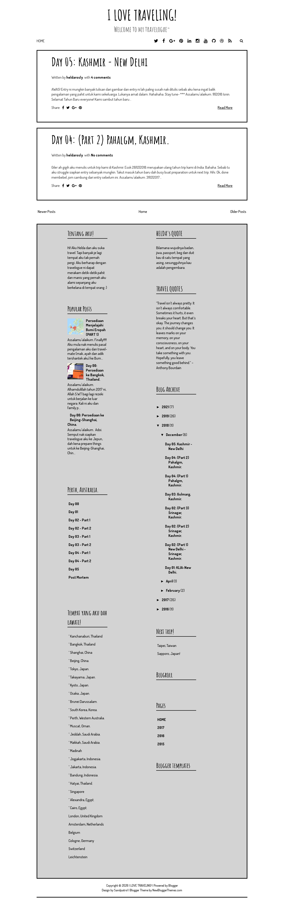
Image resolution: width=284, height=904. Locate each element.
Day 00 (74, 504)
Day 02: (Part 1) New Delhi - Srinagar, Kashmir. (176, 551)
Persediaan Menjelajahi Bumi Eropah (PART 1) (96, 327)
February (173, 590)
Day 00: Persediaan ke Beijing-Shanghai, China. (85, 420)
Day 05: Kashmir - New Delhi (99, 61)
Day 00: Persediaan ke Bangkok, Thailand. (95, 372)
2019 (166, 416)
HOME (161, 719)
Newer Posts (46, 211)
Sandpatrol (121, 890)
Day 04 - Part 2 (80, 561)
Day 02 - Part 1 (79, 520)
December (174, 434)
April (170, 581)
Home (41, 41)
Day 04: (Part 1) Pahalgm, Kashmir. (176, 481)
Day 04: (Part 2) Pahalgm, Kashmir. (110, 139)
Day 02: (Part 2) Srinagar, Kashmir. (177, 531)
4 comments (101, 77)
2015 (160, 744)
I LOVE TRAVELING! (142, 15)
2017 (166, 600)
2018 (166, 425)
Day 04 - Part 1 (79, 552)
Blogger (173, 885)
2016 (166, 609)
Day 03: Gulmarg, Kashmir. (178, 496)
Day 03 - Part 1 (79, 536)
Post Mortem (79, 577)
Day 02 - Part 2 (80, 528)
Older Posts (238, 211)
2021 (166, 407)
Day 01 (73, 512)
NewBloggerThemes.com (167, 890)
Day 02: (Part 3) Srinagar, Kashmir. (177, 513)
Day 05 (74, 569)
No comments (102, 155)
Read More (225, 107)
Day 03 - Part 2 (80, 544)
